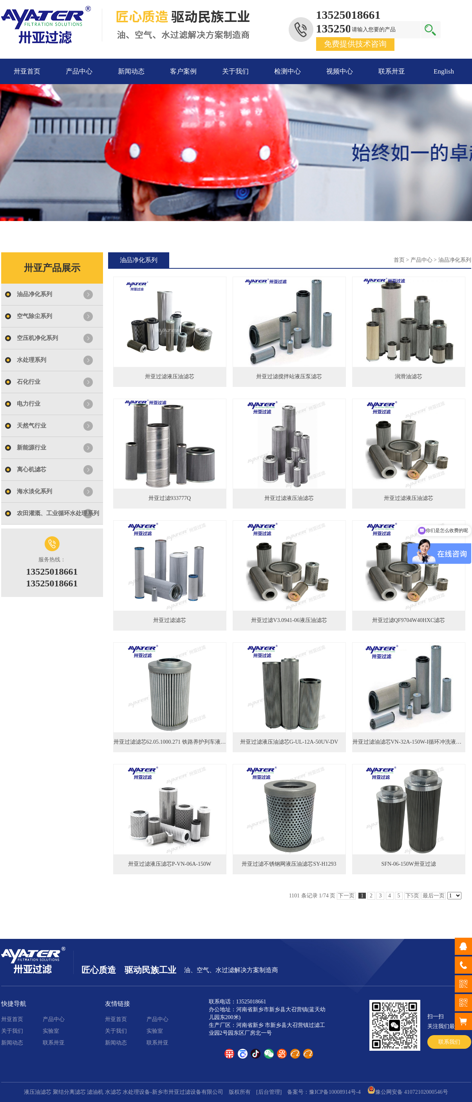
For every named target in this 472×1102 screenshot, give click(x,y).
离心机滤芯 (31, 469)
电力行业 (28, 404)
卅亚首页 (27, 71)
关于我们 (235, 71)
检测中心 (287, 71)
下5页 (412, 896)
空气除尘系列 (34, 316)
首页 (399, 260)
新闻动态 (131, 71)
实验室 (51, 1031)
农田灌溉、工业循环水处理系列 (58, 513)
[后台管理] (269, 1092)
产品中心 (79, 71)
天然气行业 (31, 425)
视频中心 (339, 71)
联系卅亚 (391, 71)
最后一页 (434, 896)
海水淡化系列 (34, 491)
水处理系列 (31, 360)
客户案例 (183, 71)
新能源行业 (31, 447)
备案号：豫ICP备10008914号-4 (323, 1092)
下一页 (346, 896)
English (444, 71)
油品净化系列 (34, 294)
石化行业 (28, 382)
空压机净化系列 (37, 338)
